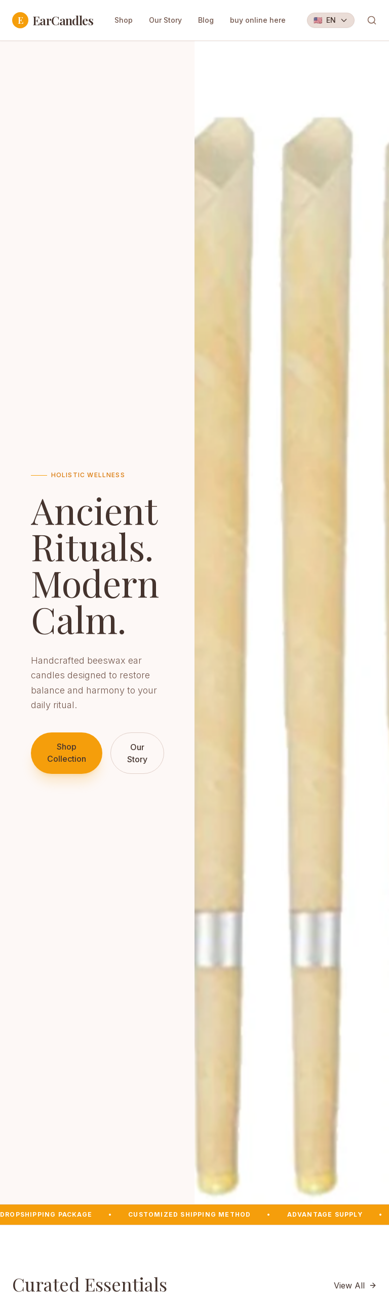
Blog (206, 20)
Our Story (165, 20)
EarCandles (52, 20)
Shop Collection (66, 753)
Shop (123, 20)
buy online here (258, 20)
